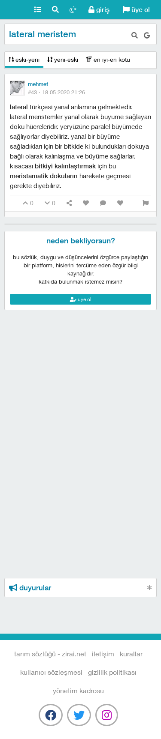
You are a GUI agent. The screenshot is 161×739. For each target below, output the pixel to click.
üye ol (136, 10)
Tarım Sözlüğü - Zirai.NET (14, 9)
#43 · (56, 92)
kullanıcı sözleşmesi (51, 672)
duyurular (30, 587)
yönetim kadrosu (78, 690)
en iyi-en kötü (108, 59)
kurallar (131, 653)
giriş (98, 10)
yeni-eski (62, 59)
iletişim (103, 653)
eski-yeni (24, 59)
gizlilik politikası (112, 672)
